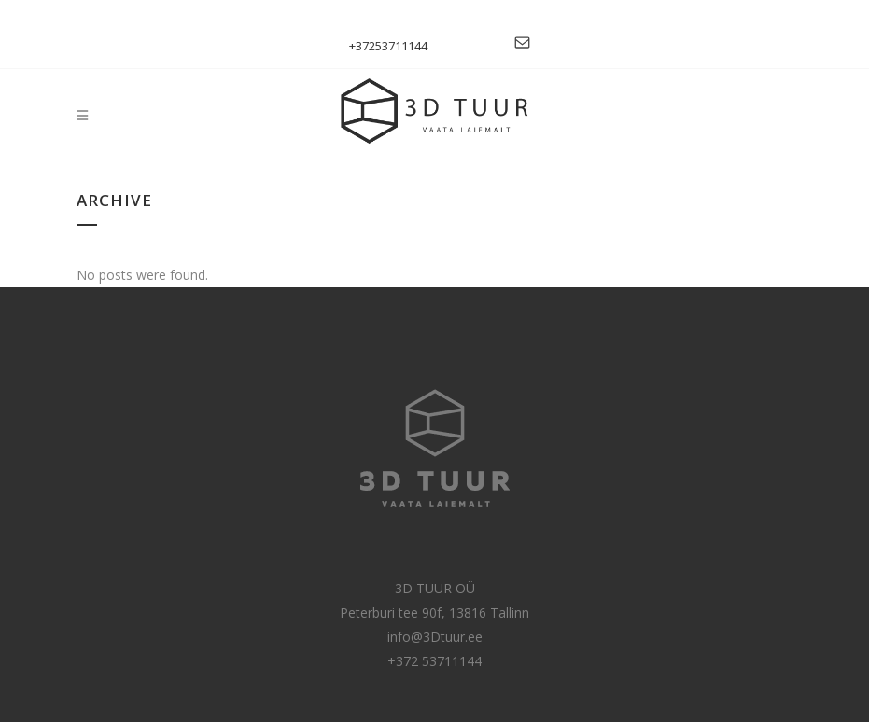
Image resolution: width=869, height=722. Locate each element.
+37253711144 (388, 45)
